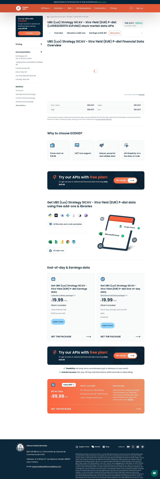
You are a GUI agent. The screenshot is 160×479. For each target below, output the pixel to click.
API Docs (45, 8)
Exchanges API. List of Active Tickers (24, 57)
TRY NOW (29, 33)
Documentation (23, 52)
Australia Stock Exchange (25, 94)
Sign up (139, 8)
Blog (105, 447)
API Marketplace (83, 8)
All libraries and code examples (65, 224)
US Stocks (19, 90)
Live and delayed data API (26, 76)
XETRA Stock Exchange (24, 102)
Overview (58, 33)
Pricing (19, 44)
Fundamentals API (23, 68)
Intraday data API (22, 79)
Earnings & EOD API (97, 33)
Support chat (82, 447)
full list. (131, 399)
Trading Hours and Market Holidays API (29, 63)
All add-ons (56, 250)
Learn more (101, 2)
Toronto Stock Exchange (25, 98)
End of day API (21, 72)
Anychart (141, 95)
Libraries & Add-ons (76, 33)
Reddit (96, 447)
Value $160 (69, 385)
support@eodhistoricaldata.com (46, 466)
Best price (115, 33)
